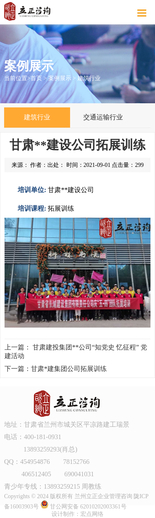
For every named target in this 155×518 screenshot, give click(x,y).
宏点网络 (91, 514)
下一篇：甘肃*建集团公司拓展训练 (56, 368)
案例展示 (59, 78)
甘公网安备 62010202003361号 (83, 507)
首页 (36, 78)
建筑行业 (89, 78)
